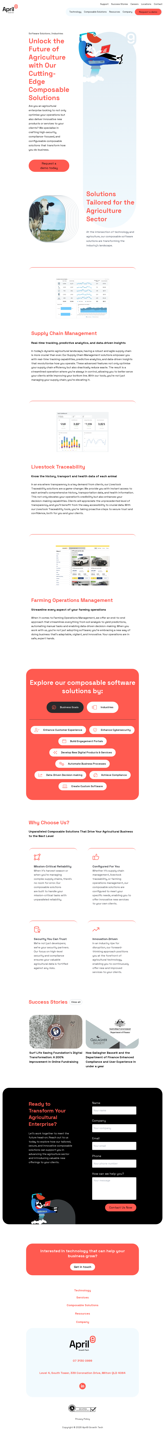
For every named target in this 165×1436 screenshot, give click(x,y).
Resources (114, 11)
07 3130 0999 (82, 1360)
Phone (96, 1156)
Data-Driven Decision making (60, 775)
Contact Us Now (120, 1207)
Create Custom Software (82, 786)
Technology (75, 11)
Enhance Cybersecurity (112, 730)
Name (96, 1103)
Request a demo (148, 11)
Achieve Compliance (110, 775)
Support (104, 4)
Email (96, 1138)
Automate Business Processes (82, 764)
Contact (158, 4)
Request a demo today (49, 166)
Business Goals (65, 707)
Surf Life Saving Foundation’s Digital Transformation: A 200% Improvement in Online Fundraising (55, 1057)
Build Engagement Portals (82, 741)
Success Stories (119, 4)
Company (127, 11)
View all (75, 1002)
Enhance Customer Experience (58, 730)
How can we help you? (108, 1174)
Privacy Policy (82, 1418)
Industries (102, 707)
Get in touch (82, 1267)
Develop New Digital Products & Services (82, 752)
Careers (135, 4)
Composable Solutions (95, 11)
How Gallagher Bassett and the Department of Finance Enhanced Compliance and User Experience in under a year (111, 1059)
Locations (146, 4)
